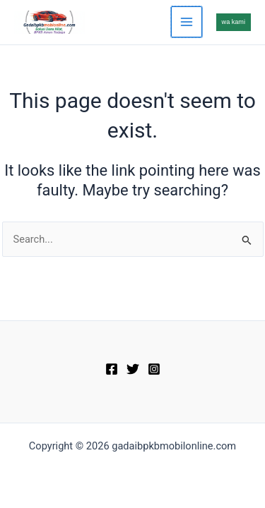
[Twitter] (132, 369)
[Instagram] (154, 369)
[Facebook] (111, 369)
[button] (233, 22)
